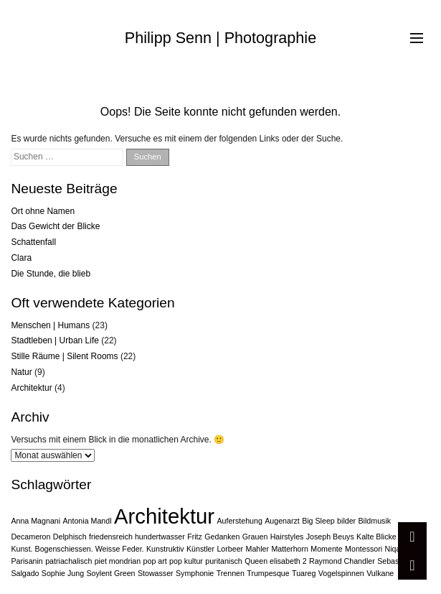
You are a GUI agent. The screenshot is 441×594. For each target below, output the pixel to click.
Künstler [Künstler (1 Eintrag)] (200, 548)
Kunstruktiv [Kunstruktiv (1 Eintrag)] (165, 548)
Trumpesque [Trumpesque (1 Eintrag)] (268, 573)
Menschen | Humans (50, 325)
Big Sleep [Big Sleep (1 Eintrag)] (318, 520)
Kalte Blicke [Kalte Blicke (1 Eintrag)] (376, 536)
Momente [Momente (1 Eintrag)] (326, 548)
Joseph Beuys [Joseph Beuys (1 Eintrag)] (330, 536)
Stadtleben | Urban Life (55, 340)
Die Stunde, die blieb (50, 274)
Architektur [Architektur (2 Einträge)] (164, 516)
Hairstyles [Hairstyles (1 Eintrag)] (287, 536)
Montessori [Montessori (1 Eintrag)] (363, 548)
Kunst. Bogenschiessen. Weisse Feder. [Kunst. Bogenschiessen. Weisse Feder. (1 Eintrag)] (77, 548)
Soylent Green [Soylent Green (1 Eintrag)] (110, 573)
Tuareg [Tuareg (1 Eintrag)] (304, 573)
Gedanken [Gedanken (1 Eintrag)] (222, 536)
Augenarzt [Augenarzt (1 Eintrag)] (282, 520)
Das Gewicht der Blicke (55, 226)
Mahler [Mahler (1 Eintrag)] (258, 548)
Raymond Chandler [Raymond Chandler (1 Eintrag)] (342, 561)
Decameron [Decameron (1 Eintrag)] (30, 536)
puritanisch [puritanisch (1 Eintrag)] (223, 561)
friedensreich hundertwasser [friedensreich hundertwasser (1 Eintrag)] (137, 536)
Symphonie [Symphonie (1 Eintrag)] (195, 573)
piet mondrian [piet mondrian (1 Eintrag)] (118, 561)
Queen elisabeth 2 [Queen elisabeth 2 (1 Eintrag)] (276, 561)
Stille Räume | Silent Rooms (64, 356)
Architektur (31, 388)
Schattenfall (33, 242)
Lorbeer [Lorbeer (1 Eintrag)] (230, 548)
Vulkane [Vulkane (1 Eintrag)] (380, 573)
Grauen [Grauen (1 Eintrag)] (255, 536)
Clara (21, 258)
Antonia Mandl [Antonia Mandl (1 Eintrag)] (86, 520)
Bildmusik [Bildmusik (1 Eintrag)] (375, 520)
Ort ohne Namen (43, 211)
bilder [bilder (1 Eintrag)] (346, 520)
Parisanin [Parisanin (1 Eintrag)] (26, 561)
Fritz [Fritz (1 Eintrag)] (194, 536)
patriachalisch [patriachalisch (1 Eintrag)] (68, 561)
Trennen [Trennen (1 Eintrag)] (231, 573)
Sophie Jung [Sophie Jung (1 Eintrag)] (63, 573)
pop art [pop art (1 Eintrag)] (155, 561)
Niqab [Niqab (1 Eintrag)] (395, 548)
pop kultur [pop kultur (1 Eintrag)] (186, 561)
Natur (21, 372)
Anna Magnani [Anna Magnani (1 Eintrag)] (35, 520)
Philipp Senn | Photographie (220, 38)
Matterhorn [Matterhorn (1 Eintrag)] (289, 548)
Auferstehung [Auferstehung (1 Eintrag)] (239, 520)
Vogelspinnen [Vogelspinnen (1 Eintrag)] (341, 573)
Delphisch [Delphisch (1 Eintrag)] (70, 536)
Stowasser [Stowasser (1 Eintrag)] (156, 573)
